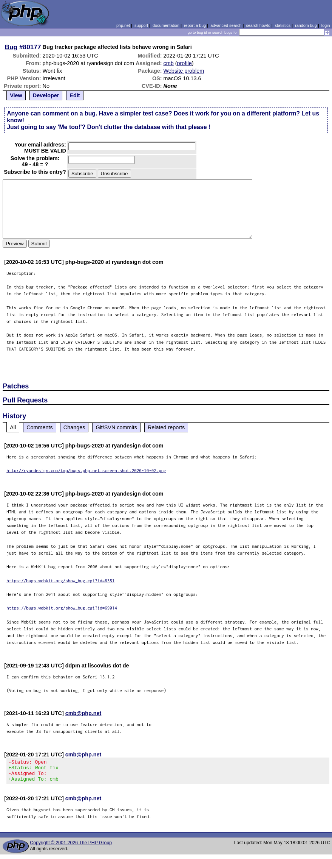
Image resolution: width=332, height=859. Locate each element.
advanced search (225, 25)
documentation (166, 25)
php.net (123, 25)
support (141, 25)
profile (184, 63)
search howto (258, 25)
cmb (169, 63)
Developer (46, 95)
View (16, 95)
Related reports (166, 427)
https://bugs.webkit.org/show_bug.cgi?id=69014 (61, 607)
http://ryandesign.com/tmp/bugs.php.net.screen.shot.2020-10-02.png (86, 470)
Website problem (184, 71)
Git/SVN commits (116, 427)
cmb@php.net (83, 713)
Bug (11, 47)
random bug (306, 25)
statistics (282, 25)
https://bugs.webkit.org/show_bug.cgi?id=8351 (60, 580)
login (325, 25)
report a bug (195, 25)
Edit (74, 95)
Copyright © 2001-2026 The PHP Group (71, 847)
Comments (39, 427)
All (13, 427)
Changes (74, 427)
